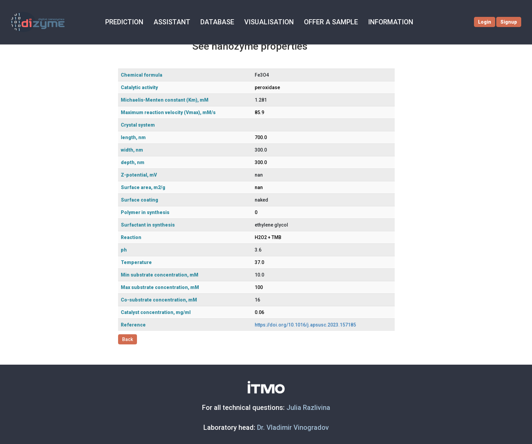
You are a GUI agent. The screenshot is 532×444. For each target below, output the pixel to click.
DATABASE (211, 22)
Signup (509, 22)
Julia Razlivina (308, 407)
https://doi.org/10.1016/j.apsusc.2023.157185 (305, 325)
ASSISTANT (165, 22)
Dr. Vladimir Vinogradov (293, 427)
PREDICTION (119, 22)
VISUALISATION (262, 22)
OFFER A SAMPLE (324, 22)
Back (127, 339)
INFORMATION (383, 22)
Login (485, 22)
